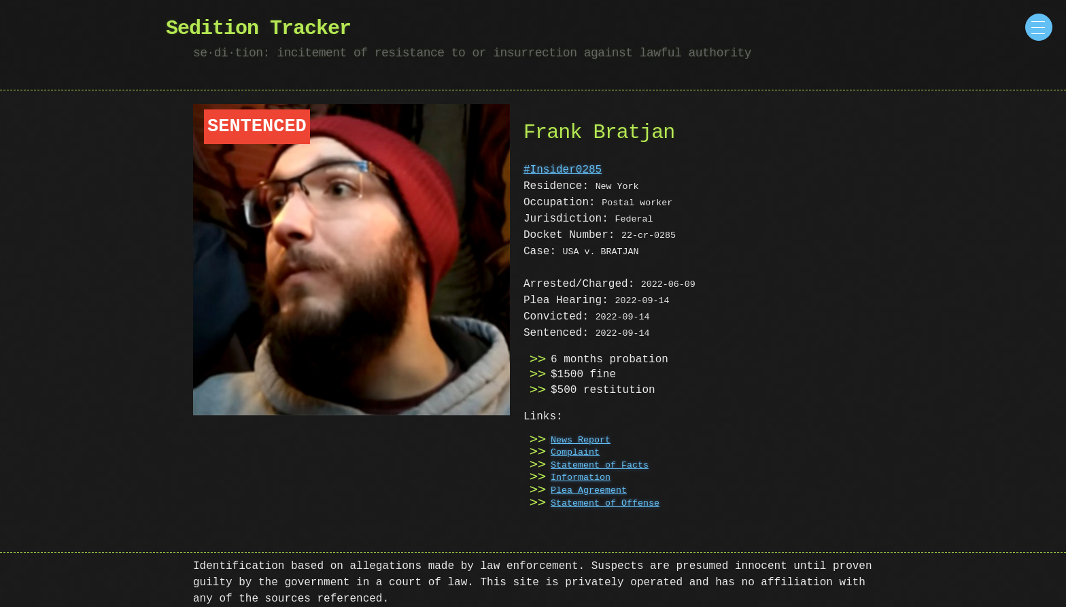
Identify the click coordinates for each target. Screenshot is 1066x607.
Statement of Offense (605, 504)
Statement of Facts (600, 465)
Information (581, 478)
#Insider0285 (562, 169)
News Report (581, 440)
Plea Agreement (589, 491)
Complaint (575, 453)
